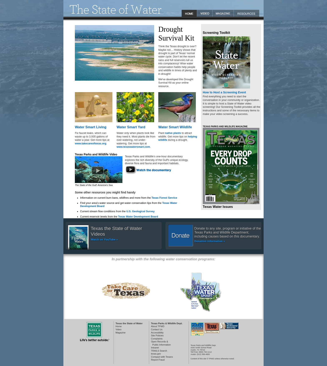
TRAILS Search (159, 350)
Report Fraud (158, 359)
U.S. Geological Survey (140, 211)
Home (119, 326)
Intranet (155, 347)
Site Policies (157, 335)
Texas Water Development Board (138, 216)
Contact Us (156, 329)
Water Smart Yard (131, 127)
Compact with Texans (162, 357)
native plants (173, 133)
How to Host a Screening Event (224, 92)
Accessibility (157, 332)
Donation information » (209, 241)
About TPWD (157, 326)
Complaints (156, 338)
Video (118, 329)
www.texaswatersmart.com (133, 146)
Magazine (121, 332)
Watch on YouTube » (104, 239)
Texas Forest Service (164, 197)
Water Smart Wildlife (175, 127)
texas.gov (156, 353)
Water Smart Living (90, 127)
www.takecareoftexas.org (90, 143)
